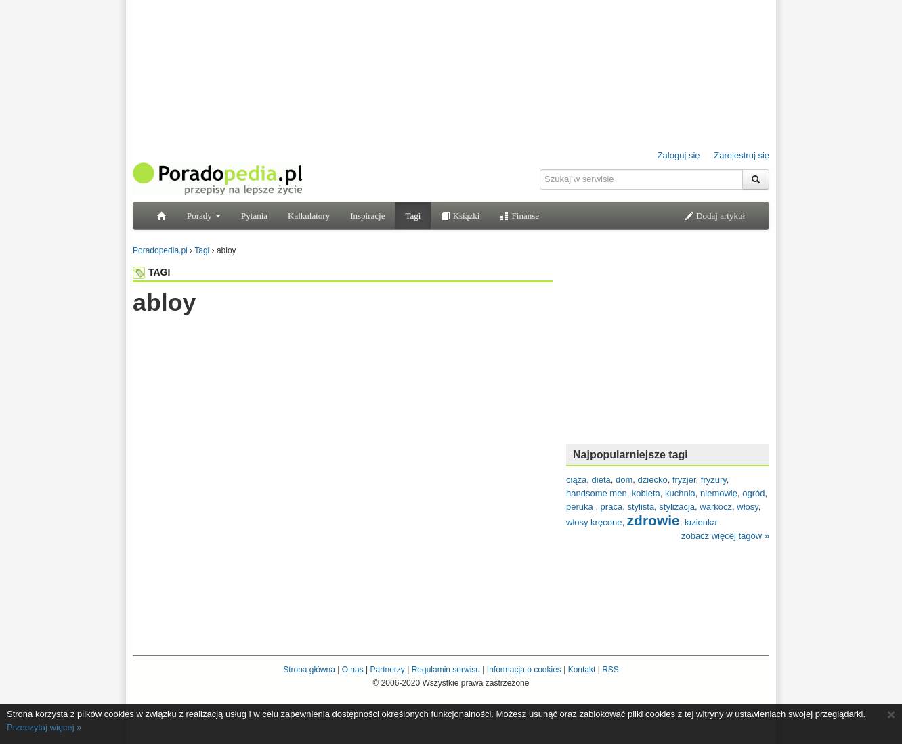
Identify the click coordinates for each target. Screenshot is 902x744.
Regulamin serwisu (446, 669)
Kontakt (582, 669)
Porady (204, 216)
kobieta (646, 493)
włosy (747, 507)
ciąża (576, 480)
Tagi (413, 216)
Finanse (519, 216)
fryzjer (684, 480)
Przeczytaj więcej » (44, 727)
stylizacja (677, 507)
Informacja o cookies (524, 669)
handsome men (596, 493)
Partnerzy (387, 669)
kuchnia (680, 493)
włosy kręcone (594, 522)
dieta (601, 480)
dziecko (653, 480)
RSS (610, 669)
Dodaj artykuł (715, 216)
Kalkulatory (309, 216)
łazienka (701, 522)
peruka (580, 507)
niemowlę (718, 493)
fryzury (714, 480)
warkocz (716, 507)
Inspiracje (367, 216)
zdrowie (653, 520)
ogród (753, 493)
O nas (353, 669)
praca (612, 507)
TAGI (151, 272)
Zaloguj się (679, 155)
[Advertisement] (342, 343)
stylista (640, 507)
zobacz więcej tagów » (725, 536)
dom (624, 480)
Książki (460, 216)
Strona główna (309, 669)
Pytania (254, 216)
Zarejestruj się (741, 155)
